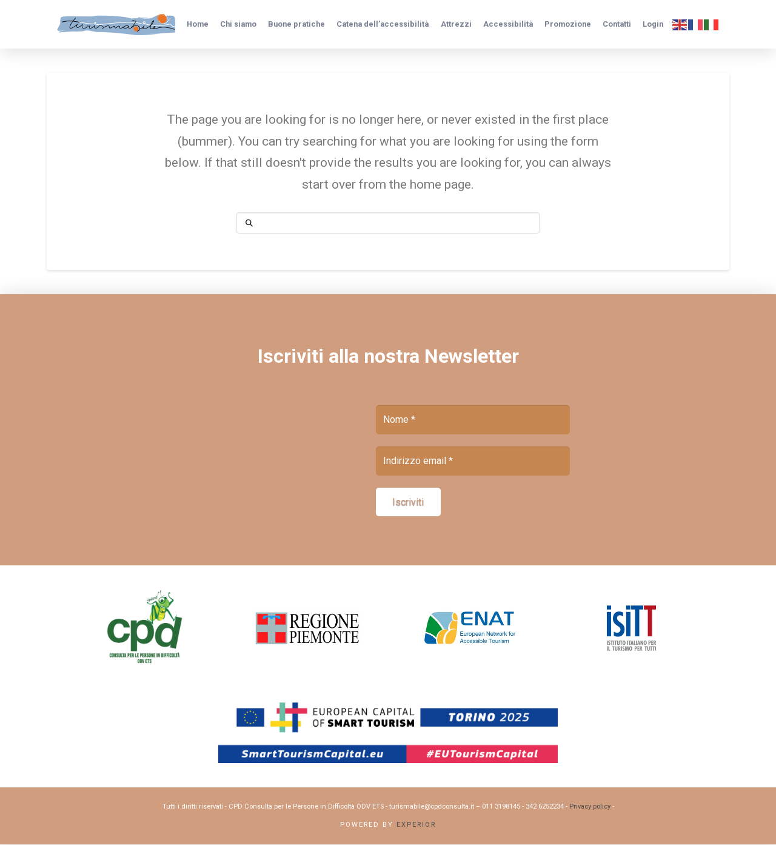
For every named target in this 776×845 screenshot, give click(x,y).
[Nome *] (473, 419)
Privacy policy (589, 807)
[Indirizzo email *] (473, 461)
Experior (416, 825)
